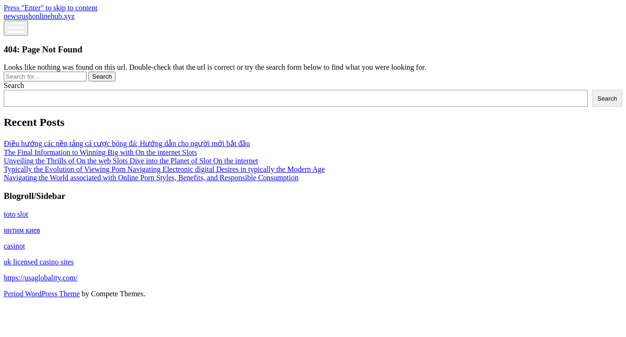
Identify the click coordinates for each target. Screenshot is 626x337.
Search (14, 85)
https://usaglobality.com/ (41, 278)
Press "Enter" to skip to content (50, 8)
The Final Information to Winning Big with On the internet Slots (100, 152)
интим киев (22, 230)
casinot (14, 246)
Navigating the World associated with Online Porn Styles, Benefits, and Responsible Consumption (151, 178)
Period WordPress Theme (42, 294)
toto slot (16, 214)
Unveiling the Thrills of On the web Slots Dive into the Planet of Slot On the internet (131, 161)
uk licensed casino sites (39, 262)
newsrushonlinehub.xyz (39, 16)
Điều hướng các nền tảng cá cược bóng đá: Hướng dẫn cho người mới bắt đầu (127, 143)
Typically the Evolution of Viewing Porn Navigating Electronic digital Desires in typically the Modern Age (164, 169)
